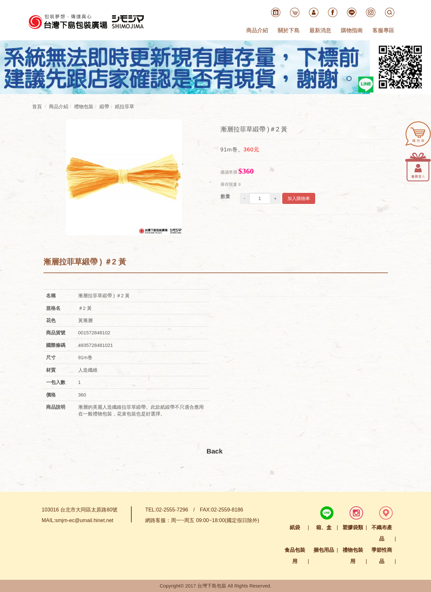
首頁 (37, 106)
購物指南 (352, 30)
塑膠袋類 (352, 527)
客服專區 (383, 30)
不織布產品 (381, 533)
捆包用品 (324, 550)
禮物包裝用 (352, 555)
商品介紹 (257, 30)
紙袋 (295, 527)
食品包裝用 (295, 555)
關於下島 (289, 30)
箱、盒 (324, 527)
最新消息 (320, 30)
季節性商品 (381, 555)
